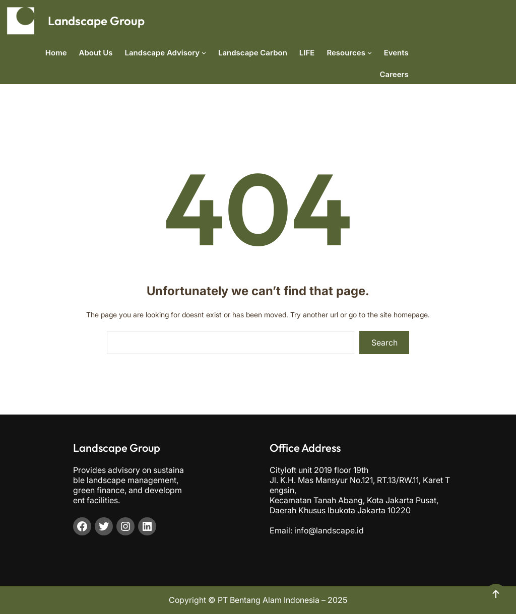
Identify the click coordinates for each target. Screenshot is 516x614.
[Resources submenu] (369, 52)
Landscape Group (96, 20)
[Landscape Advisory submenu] (204, 52)
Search (384, 342)
